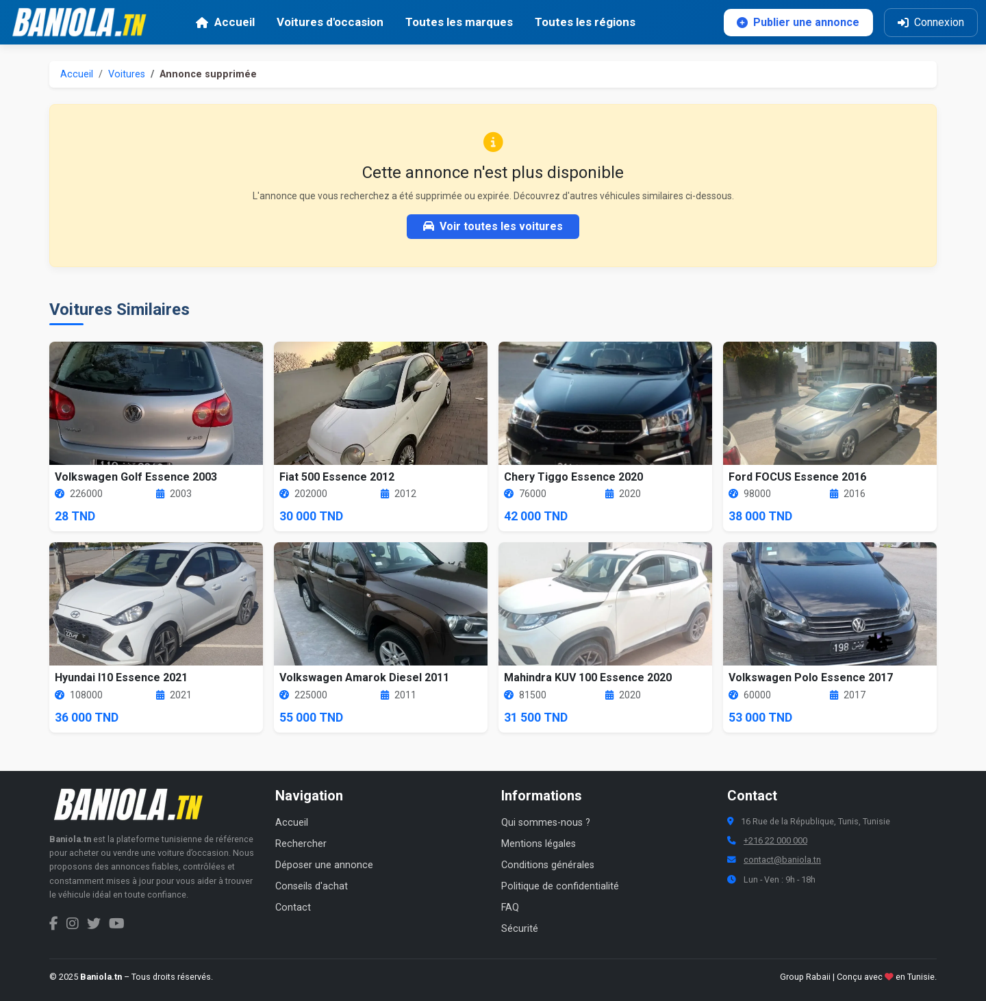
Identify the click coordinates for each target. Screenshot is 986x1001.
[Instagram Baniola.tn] (72, 923)
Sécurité (519, 929)
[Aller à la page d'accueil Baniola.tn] (134, 804)
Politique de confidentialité (560, 886)
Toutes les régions (585, 22)
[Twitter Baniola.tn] (94, 923)
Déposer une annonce (324, 865)
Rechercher (301, 844)
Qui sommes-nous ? (545, 822)
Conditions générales (547, 865)
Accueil (76, 74)
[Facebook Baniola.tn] (53, 923)
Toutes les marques (459, 22)
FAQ (510, 907)
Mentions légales (538, 844)
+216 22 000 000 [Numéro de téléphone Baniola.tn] (775, 840)
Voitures (126, 74)
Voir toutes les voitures (493, 226)
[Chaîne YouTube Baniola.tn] (117, 923)
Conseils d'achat (311, 886)
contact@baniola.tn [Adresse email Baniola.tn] (782, 859)
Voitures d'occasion (330, 22)
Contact (293, 907)
